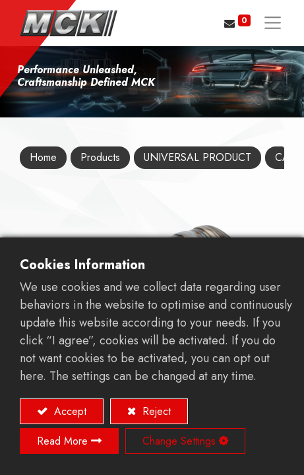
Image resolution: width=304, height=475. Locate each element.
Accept (68, 411)
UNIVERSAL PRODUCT (197, 157)
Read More (62, 441)
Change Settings (179, 441)
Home (43, 157)
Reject (155, 411)
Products (100, 157)
